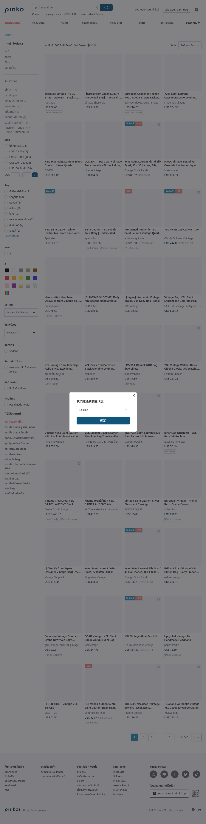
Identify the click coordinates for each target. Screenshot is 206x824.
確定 (103, 420)
